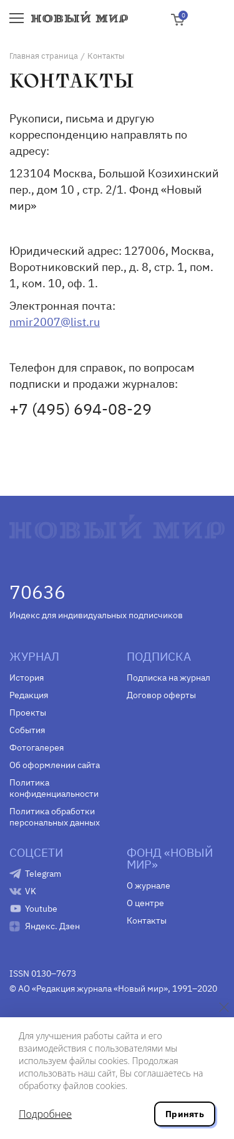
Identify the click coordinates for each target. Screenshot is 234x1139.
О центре (145, 903)
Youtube (41, 908)
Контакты (147, 920)
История (26, 677)
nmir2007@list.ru (54, 322)
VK (30, 891)
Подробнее (45, 1114)
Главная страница (43, 56)
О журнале (148, 885)
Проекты (27, 712)
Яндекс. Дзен (52, 926)
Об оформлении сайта (54, 765)
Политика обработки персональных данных (54, 817)
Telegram (43, 873)
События (27, 730)
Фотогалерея (36, 747)
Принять (184, 1114)
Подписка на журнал (168, 677)
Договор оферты (161, 695)
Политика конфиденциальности (54, 788)
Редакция (28, 695)
